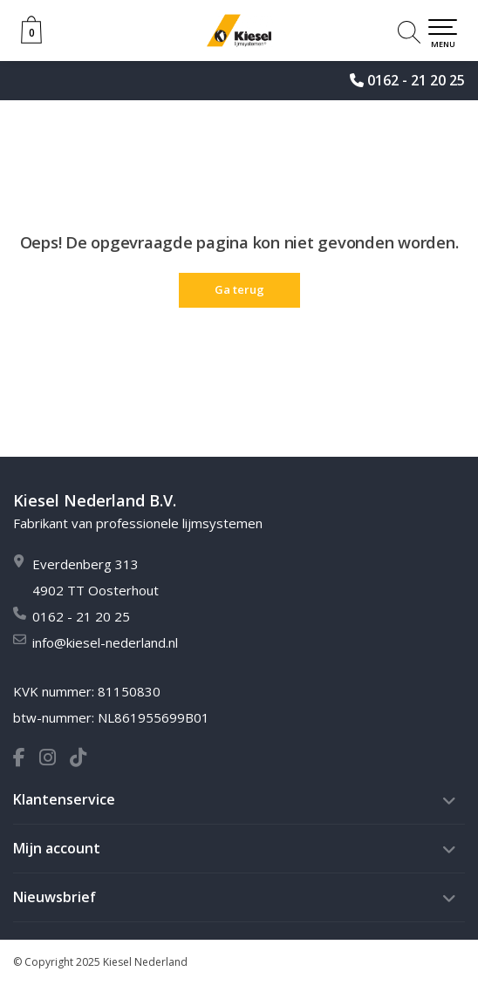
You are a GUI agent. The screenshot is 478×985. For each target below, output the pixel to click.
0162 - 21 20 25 (416, 80)
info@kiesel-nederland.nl (105, 642)
